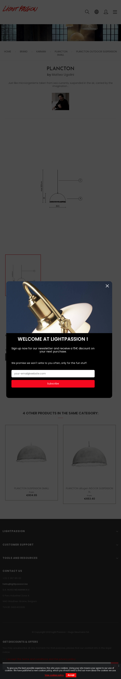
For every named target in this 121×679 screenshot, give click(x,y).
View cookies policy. (54, 675)
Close (110, 215)
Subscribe (53, 312)
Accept (71, 675)
